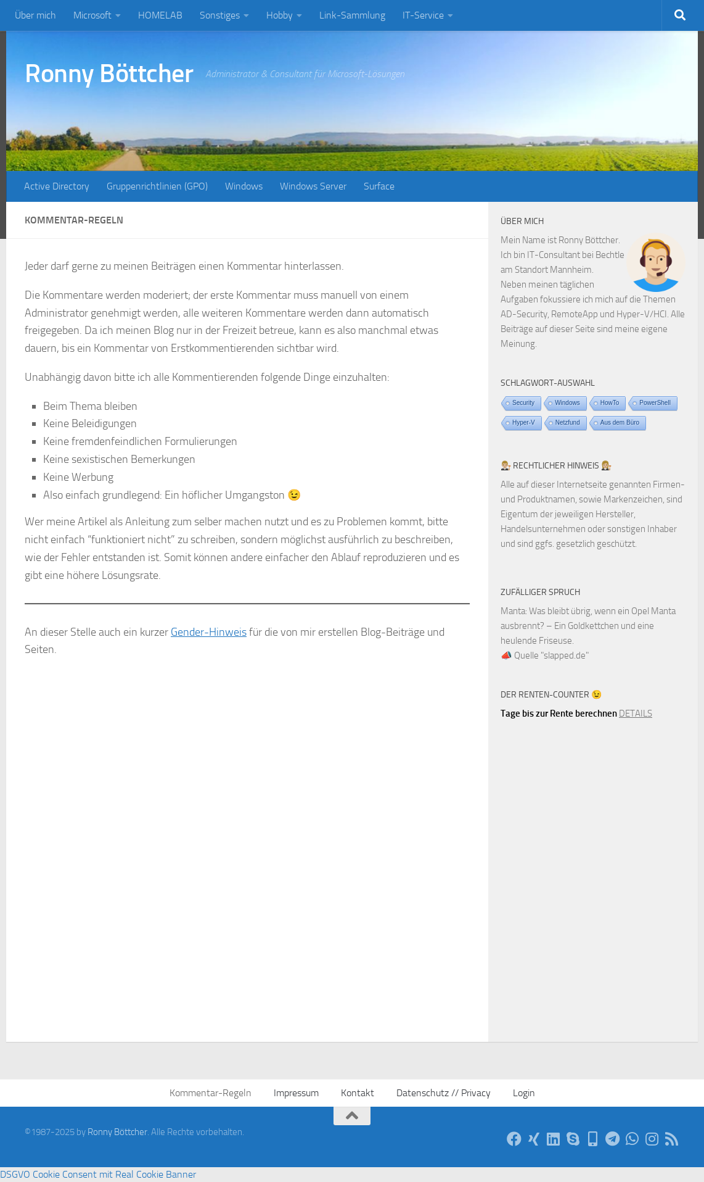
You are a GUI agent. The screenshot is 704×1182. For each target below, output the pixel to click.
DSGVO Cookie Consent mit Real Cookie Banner (98, 1174)
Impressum (296, 1093)
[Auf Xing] (533, 1138)
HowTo (610, 402)
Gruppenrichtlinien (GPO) (157, 186)
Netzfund (567, 422)
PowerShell (655, 402)
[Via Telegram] (612, 1138)
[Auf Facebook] (514, 1138)
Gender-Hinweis (209, 632)
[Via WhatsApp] (632, 1138)
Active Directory (56, 186)
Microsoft (92, 15)
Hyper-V (523, 422)
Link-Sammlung (352, 15)
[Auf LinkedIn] (553, 1138)
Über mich (35, 15)
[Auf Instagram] (652, 1138)
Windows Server (313, 186)
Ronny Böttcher (109, 73)
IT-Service (423, 15)
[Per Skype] (573, 1138)
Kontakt (357, 1093)
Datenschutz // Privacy (443, 1093)
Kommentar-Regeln (211, 1093)
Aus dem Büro (619, 422)
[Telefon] (593, 1138)
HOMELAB (160, 15)
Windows (244, 186)
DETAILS (635, 713)
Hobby (279, 15)
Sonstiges (220, 15)
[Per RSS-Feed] (672, 1138)
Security (523, 402)
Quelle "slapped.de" (551, 655)
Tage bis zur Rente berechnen (559, 713)
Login (524, 1093)
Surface (379, 186)
